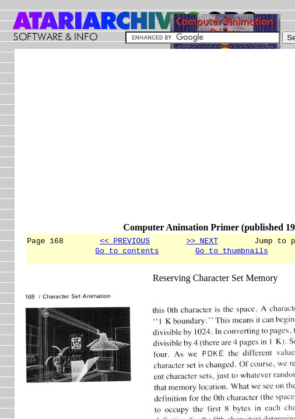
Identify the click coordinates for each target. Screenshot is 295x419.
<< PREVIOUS (125, 240)
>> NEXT (202, 240)
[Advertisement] (159, 140)
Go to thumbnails (231, 252)
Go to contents (127, 252)
